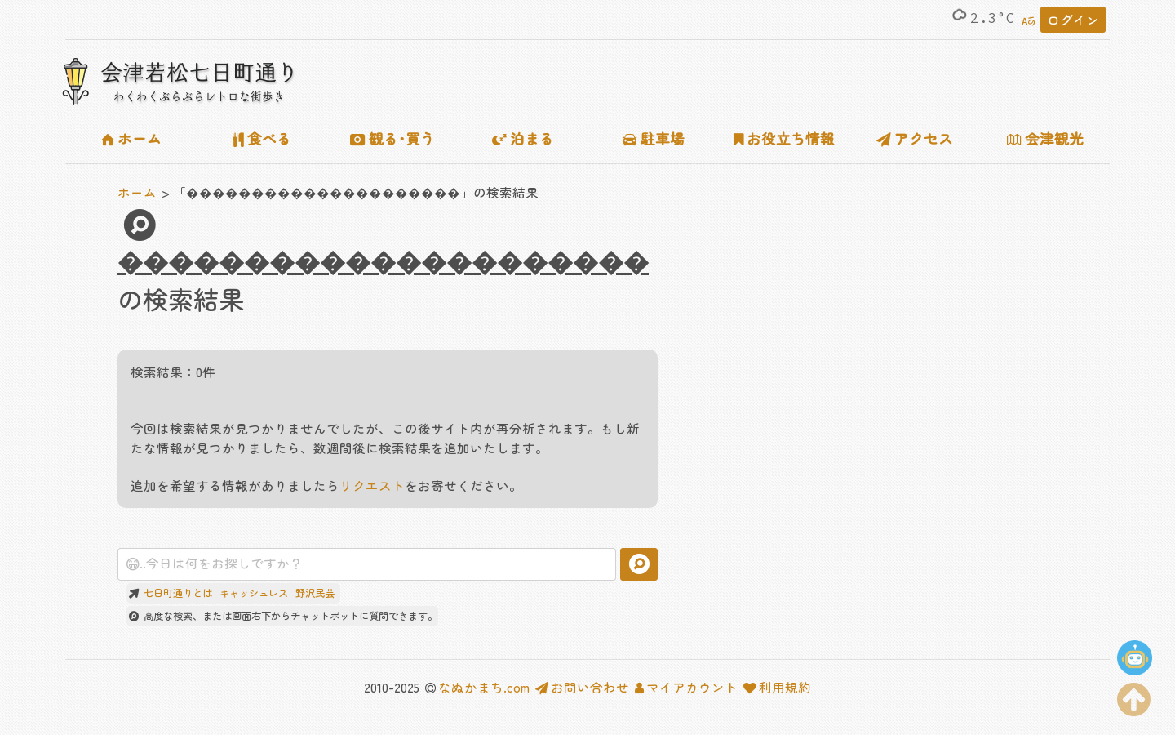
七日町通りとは (178, 593)
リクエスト (372, 485)
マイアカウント (686, 687)
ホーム (131, 138)
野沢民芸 (315, 593)
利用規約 (777, 687)
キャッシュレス (253, 593)
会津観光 (1045, 138)
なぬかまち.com (484, 687)
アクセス (914, 138)
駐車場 (654, 138)
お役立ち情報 (785, 138)
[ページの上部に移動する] (1134, 695)
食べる (262, 138)
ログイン (1073, 19)
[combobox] (367, 564)
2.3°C (982, 18)
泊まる (523, 138)
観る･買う (392, 138)
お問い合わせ (582, 687)
